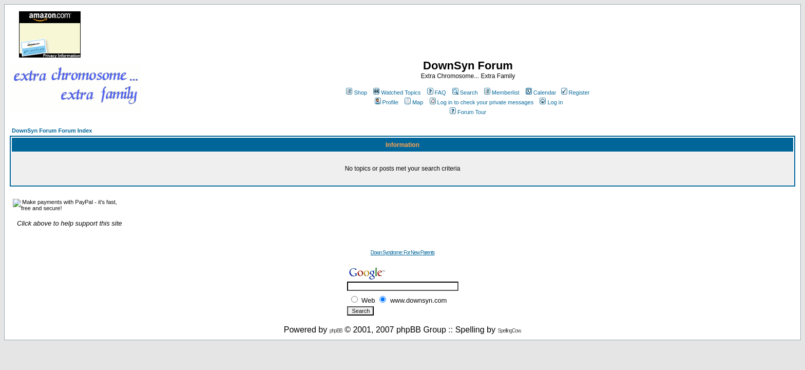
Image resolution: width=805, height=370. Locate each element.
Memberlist (502, 92)
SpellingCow (508, 331)
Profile (386, 102)
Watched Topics (396, 92)
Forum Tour (468, 112)
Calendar (541, 92)
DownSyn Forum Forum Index (52, 130)
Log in (551, 102)
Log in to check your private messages (482, 102)
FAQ (436, 92)
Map (414, 102)
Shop (356, 92)
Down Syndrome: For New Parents (403, 252)
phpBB (336, 331)
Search (465, 92)
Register (575, 92)
